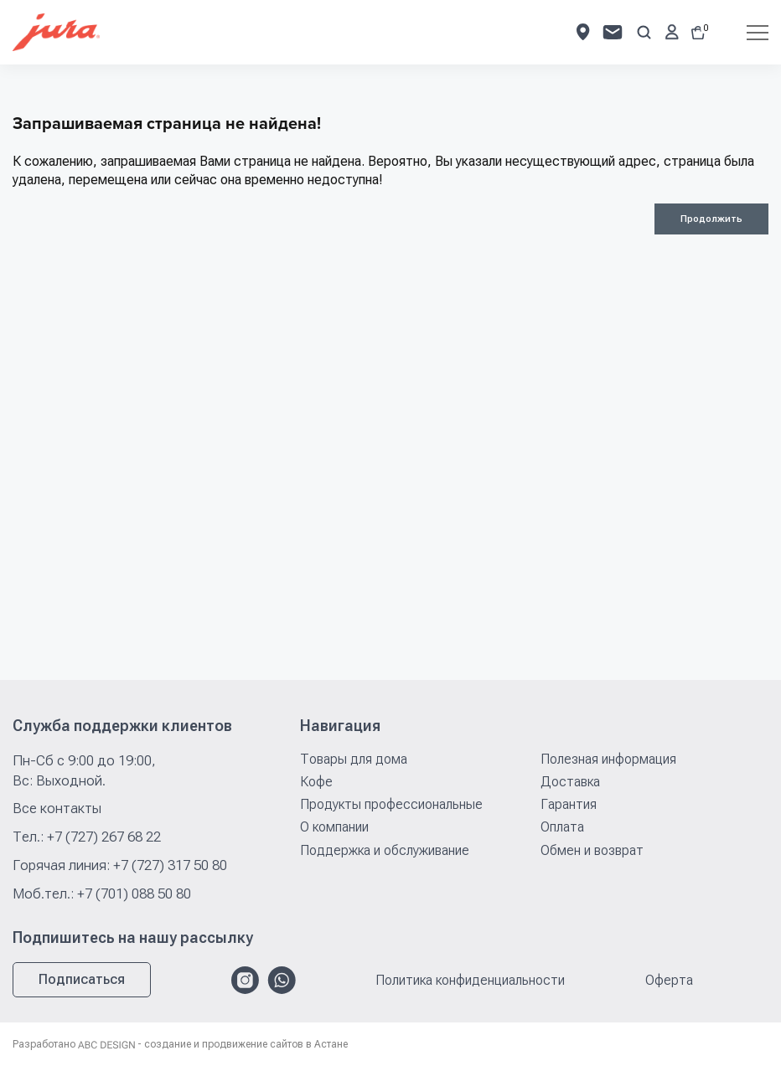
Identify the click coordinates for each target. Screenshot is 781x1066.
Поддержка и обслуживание (384, 850)
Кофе (316, 782)
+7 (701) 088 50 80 (134, 893)
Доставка (570, 782)
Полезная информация (608, 759)
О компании (334, 827)
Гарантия (568, 804)
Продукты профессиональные (391, 804)
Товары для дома (353, 759)
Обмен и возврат (592, 850)
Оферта (669, 980)
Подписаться (82, 979)
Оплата (562, 827)
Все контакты (57, 808)
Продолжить (711, 219)
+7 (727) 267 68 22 (104, 836)
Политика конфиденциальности (470, 980)
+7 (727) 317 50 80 (170, 865)
